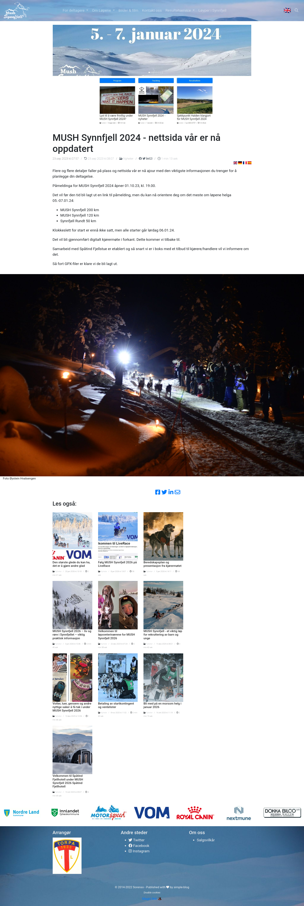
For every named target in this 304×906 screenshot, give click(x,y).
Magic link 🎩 (152, 899)
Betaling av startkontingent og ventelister (116, 705)
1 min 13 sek (168, 158)
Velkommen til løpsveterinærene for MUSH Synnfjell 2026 (116, 634)
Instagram (139, 851)
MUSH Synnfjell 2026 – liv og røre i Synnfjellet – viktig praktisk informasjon (72, 634)
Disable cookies (152, 892)
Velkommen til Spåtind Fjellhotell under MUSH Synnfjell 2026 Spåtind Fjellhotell (68, 781)
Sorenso (138, 887)
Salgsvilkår (206, 840)
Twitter (137, 840)
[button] (75, 10)
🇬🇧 (287, 10)
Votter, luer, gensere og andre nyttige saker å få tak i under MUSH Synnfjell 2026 (72, 707)
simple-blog (181, 887)
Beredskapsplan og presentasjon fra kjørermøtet (162, 564)
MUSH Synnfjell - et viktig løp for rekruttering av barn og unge (162, 634)
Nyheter (126, 158)
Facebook (139, 845)
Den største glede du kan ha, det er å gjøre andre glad (71, 564)
